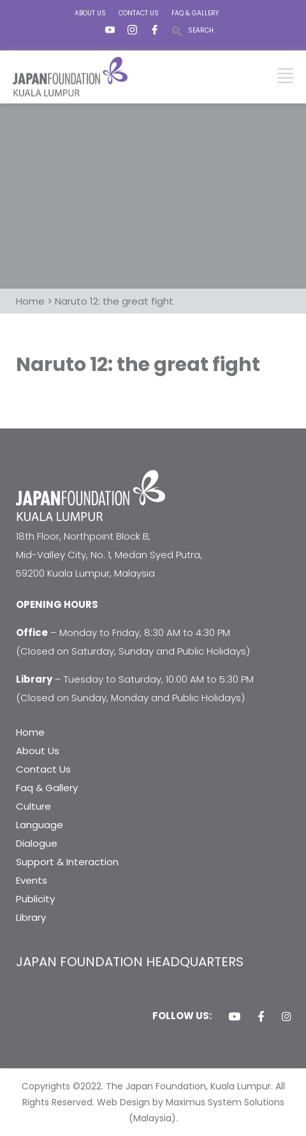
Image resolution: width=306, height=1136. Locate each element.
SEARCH (201, 30)
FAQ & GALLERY (195, 13)
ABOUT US (90, 13)
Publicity (35, 898)
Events (31, 880)
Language (39, 824)
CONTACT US (139, 13)
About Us (37, 750)
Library (31, 917)
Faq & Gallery (47, 787)
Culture (33, 806)
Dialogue (36, 843)
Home (30, 732)
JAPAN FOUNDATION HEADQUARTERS (130, 962)
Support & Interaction (67, 861)
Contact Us (43, 769)
